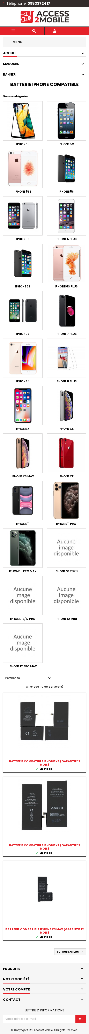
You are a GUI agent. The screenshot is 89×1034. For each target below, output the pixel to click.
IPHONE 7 (22, 334)
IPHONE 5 (22, 144)
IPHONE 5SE (23, 192)
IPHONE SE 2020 (66, 571)
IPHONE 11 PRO (66, 524)
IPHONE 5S (66, 192)
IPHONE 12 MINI (66, 619)
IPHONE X (22, 429)
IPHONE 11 (22, 524)
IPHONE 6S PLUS (66, 286)
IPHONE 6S (22, 286)
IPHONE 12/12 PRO (22, 619)
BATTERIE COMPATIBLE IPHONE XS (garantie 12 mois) (44, 763)
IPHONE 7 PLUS (66, 334)
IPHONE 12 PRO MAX (23, 666)
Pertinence (28, 678)
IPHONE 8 (22, 381)
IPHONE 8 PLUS (66, 381)
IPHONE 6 (22, 239)
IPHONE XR (66, 476)
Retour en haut (70, 952)
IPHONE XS (66, 429)
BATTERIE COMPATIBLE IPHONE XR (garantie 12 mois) (44, 847)
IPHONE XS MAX (23, 476)
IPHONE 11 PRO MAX (23, 571)
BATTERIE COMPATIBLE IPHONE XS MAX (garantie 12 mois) (44, 931)
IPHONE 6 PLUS (66, 239)
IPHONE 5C (66, 144)
